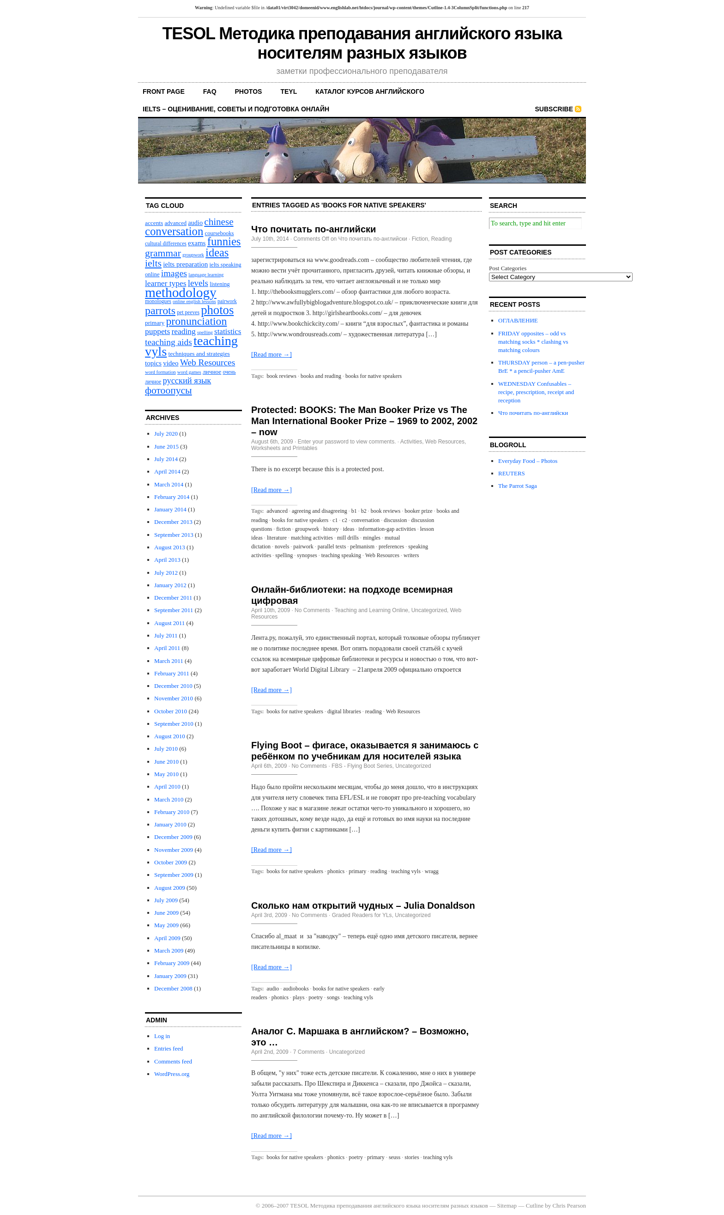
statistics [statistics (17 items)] (227, 331)
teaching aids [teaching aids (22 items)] (168, 342)
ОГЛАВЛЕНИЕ (518, 320)
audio (273, 988)
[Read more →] (271, 354)
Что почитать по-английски (313, 229)
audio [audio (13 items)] (195, 222)
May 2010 (166, 774)
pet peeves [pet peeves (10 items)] (188, 313)
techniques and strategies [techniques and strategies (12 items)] (199, 353)
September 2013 (173, 534)
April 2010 (167, 786)
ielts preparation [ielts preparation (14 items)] (185, 264)
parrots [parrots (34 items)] (160, 310)
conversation (365, 520)
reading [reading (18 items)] (184, 331)
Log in (162, 1036)
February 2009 (171, 963)
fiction (283, 529)
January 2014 (170, 509)
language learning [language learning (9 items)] (205, 274)
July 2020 (166, 433)
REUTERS (511, 473)
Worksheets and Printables (284, 448)
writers (411, 555)
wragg (432, 871)
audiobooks (295, 988)
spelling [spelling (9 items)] (205, 332)
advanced (277, 511)
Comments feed (173, 1061)
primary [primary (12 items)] (154, 322)
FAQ (210, 91)
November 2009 (173, 849)
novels (282, 546)
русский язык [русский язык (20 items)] (187, 380)
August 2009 (169, 887)
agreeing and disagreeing (319, 511)
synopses (307, 555)
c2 (344, 520)
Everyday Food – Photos (527, 460)
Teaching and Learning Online (371, 610)
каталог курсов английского (369, 91)
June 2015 (166, 446)
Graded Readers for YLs (362, 915)
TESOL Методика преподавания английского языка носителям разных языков (361, 43)
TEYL (288, 91)
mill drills (348, 538)
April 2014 (167, 471)
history (330, 529)
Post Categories (507, 268)
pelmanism (362, 546)
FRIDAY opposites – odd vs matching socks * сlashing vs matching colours (533, 341)
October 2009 (170, 862)
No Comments (312, 610)
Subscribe (554, 109)
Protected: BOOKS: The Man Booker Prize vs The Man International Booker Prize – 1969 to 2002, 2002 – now (364, 421)
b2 (364, 511)
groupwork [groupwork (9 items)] (193, 254)
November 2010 (173, 698)
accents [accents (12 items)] (154, 222)
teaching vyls (406, 871)
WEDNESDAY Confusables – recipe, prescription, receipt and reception (536, 392)
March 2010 (168, 799)
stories (411, 1157)
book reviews (281, 376)
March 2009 (168, 950)
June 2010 (166, 761)
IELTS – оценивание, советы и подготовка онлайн (236, 109)
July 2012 (166, 572)
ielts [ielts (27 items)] (153, 263)
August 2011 (169, 623)
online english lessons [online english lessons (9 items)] (194, 301)
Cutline (534, 1205)
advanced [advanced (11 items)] (175, 223)
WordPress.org (171, 1073)
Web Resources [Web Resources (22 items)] (207, 362)
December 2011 (173, 597)
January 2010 (170, 824)
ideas (349, 529)
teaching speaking (341, 555)
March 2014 (168, 484)
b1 (354, 511)
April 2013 (167, 559)
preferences (391, 546)
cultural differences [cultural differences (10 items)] (166, 244)
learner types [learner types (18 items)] (166, 283)
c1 (335, 520)
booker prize (418, 511)
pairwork (303, 546)
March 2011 (168, 660)
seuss (394, 1157)
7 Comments (309, 1052)
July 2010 (166, 748)
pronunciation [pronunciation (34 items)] (196, 321)
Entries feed (168, 1048)
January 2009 (170, 975)
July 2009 (166, 900)
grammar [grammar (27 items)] (163, 253)
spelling (284, 555)
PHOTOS (248, 91)
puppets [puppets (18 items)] (157, 331)
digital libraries (344, 711)
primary (357, 871)
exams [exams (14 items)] (196, 243)
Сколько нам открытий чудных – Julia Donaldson (363, 905)
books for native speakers (373, 376)
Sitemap (507, 1205)
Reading (441, 239)
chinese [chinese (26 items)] (218, 221)
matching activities (312, 538)
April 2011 (167, 647)
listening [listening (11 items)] (219, 284)
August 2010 (169, 736)
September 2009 (173, 874)
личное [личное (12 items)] (212, 371)
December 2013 (173, 521)
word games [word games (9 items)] (189, 372)
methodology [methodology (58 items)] (181, 292)
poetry (315, 997)
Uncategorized (429, 610)
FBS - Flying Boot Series (362, 766)
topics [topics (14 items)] (153, 363)
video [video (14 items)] (170, 363)
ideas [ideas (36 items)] (217, 252)
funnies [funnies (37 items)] (224, 241)
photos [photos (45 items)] (217, 310)
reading (373, 711)
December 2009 (173, 836)
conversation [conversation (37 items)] (174, 231)
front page (164, 91)
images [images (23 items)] (174, 273)
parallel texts (332, 546)
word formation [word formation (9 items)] (160, 372)
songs (333, 997)
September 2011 (173, 610)
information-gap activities (387, 529)
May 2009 (166, 925)
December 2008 (173, 988)
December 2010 (173, 685)
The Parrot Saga (517, 485)
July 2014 (166, 459)
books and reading (321, 376)
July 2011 (165, 635)
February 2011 (171, 673)
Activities (411, 441)
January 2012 (170, 585)
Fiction (420, 239)
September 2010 (173, 723)
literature (277, 538)
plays (298, 997)
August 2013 (169, 547)
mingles (371, 538)
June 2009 (166, 912)
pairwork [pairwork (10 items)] (227, 301)
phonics (335, 871)
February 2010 (171, 811)
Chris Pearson (569, 1205)
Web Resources (445, 441)
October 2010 (170, 711)
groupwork (307, 529)
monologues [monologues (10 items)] (158, 301)
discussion (395, 520)
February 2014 (171, 496)
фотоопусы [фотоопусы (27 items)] (168, 390)
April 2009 (167, 938)
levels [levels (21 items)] (198, 283)
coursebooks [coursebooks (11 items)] (219, 233)
